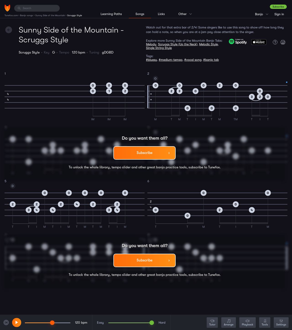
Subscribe (278, 6)
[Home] (7, 8)
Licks (161, 14)
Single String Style (159, 48)
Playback (247, 322)
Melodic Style (208, 44)
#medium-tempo (170, 59)
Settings (281, 322)
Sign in (279, 14)
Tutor (212, 322)
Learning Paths (111, 14)
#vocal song (192, 59)
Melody (151, 44)
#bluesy (151, 59)
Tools (265, 322)
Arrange (228, 322)
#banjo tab (211, 59)
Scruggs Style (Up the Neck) (177, 44)
